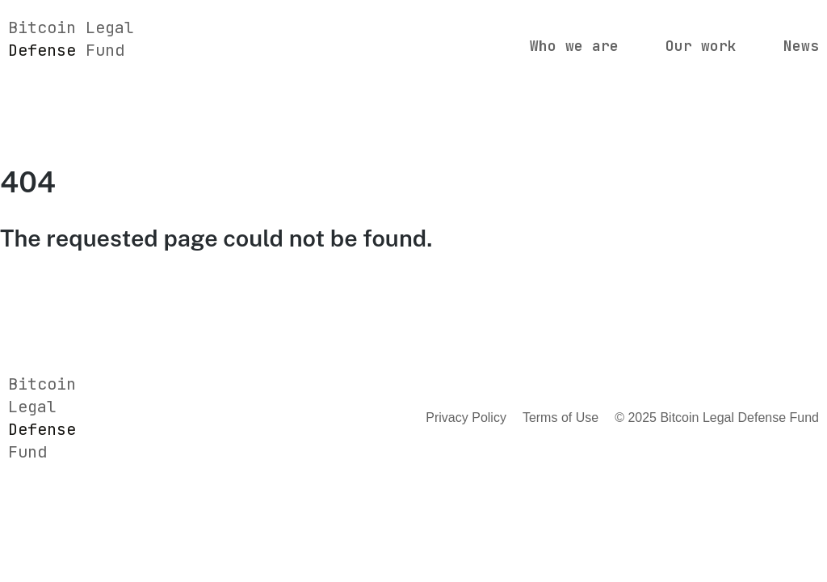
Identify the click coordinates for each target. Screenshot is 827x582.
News (801, 45)
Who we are (574, 45)
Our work (701, 45)
